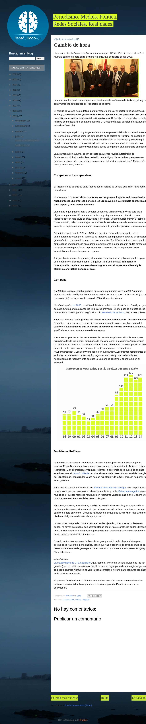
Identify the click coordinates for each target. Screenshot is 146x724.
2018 (16, 100)
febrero (19, 172)
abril (18, 162)
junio (18, 151)
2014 (16, 184)
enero (18, 178)
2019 (16, 95)
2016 (16, 111)
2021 (16, 84)
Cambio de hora (22, 145)
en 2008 (77, 305)
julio (18, 136)
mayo (18, 157)
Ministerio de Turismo (113, 312)
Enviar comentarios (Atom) (78, 705)
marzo (19, 167)
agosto (19, 131)
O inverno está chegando (27, 140)
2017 (16, 105)
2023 (16, 74)
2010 (16, 205)
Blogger (83, 720)
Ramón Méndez (82, 473)
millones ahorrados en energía (109, 487)
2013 (16, 190)
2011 (16, 200)
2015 (16, 116)
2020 (16, 90)
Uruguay (85, 600)
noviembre (21, 126)
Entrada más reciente (64, 697)
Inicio (105, 697)
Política (78, 600)
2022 (16, 79)
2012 (16, 195)
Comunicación (68, 600)
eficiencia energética (128, 491)
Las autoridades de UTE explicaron (72, 562)
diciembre (21, 120)
